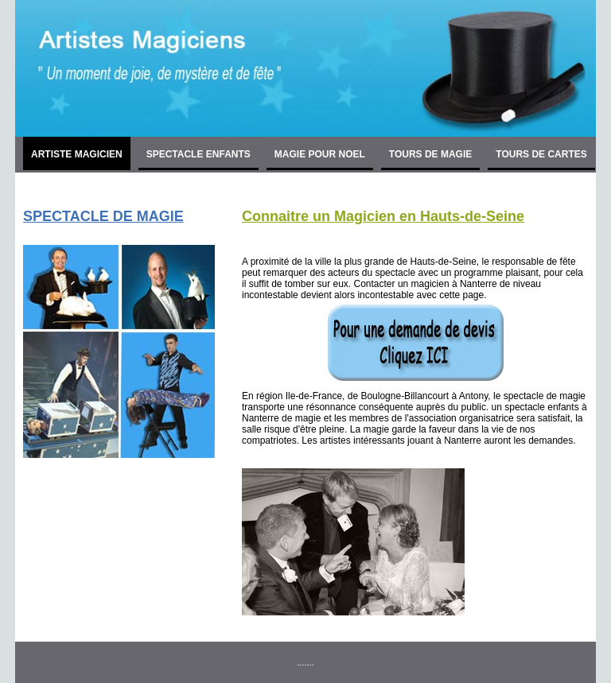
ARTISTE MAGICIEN (77, 154)
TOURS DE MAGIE (430, 154)
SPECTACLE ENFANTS (198, 154)
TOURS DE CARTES (541, 154)
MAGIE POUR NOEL (319, 154)
